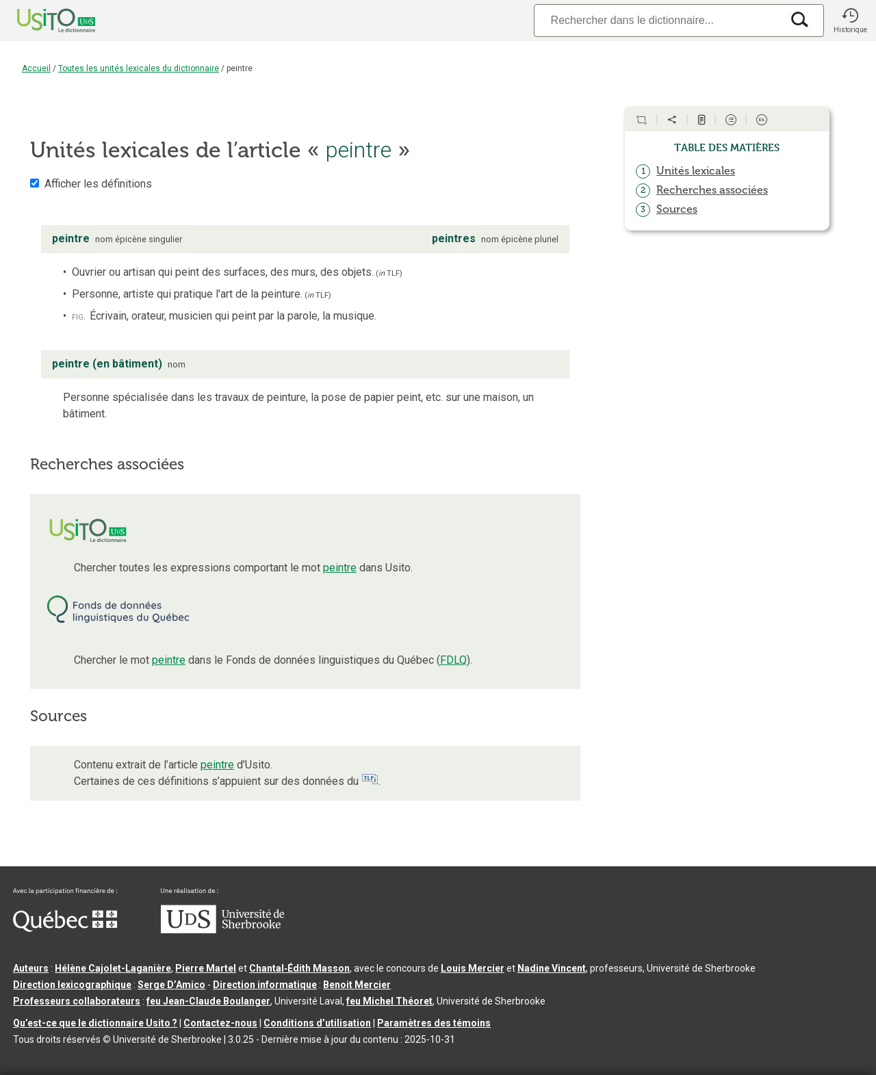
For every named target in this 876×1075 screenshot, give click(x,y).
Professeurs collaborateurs (76, 1001)
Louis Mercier (472, 968)
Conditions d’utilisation (317, 1023)
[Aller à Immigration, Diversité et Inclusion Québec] (65, 928)
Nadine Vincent (551, 968)
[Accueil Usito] (41, 20)
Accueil (36, 68)
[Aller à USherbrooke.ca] (222, 929)
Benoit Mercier (357, 984)
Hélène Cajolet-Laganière (113, 968)
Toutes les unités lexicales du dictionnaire (138, 68)
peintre (340, 567)
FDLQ (453, 659)
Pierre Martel (205, 968)
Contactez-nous (220, 1023)
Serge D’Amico (171, 984)
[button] (850, 20)
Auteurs (31, 968)
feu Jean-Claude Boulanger (208, 1001)
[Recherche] (658, 20)
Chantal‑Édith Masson (299, 968)
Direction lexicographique (72, 984)
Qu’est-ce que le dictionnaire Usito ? (95, 1023)
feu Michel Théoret (389, 1001)
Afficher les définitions (98, 183)
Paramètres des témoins (434, 1023)
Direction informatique (265, 984)
